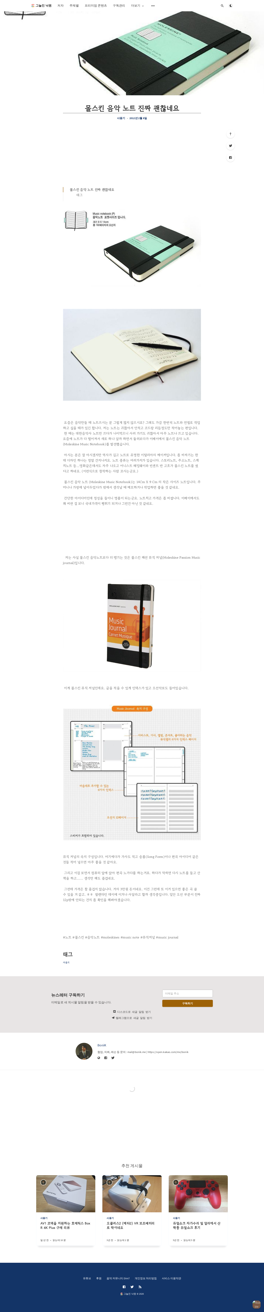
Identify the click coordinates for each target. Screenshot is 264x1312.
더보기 (137, 5)
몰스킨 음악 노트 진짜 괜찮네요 (92, 189)
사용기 (121, 118)
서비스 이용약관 (171, 1278)
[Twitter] (230, 146)
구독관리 (119, 5)
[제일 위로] (230, 134)
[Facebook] (230, 157)
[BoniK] (84, 1051)
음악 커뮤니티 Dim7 (118, 1278)
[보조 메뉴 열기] (153, 5)
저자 (60, 5)
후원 (99, 1278)
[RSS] (140, 1287)
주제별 (74, 5)
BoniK (101, 1045)
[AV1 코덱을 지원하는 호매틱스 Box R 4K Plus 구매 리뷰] (65, 1233)
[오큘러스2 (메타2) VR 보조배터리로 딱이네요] (131, 1233)
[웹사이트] (98, 1058)
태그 (79, 195)
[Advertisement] (132, 153)
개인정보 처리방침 (146, 1278)
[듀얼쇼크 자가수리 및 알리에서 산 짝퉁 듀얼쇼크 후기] (198, 1233)
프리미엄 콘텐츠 (96, 5)
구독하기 (187, 1003)
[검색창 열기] (222, 5)
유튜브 (87, 1278)
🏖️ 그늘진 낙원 (41, 5)
